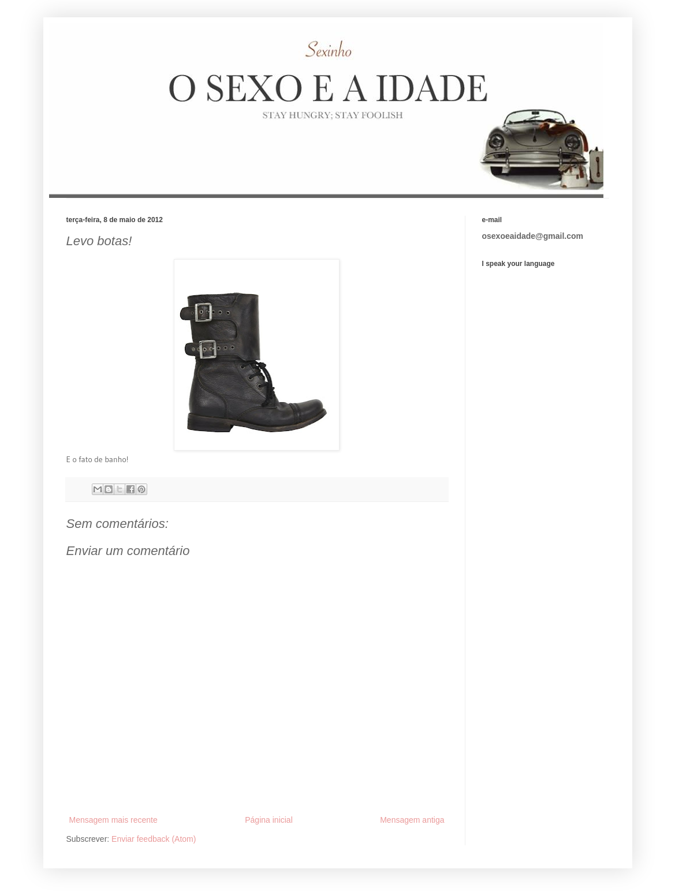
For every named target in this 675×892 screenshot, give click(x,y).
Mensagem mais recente (113, 819)
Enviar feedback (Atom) (153, 839)
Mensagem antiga (412, 819)
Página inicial (269, 819)
